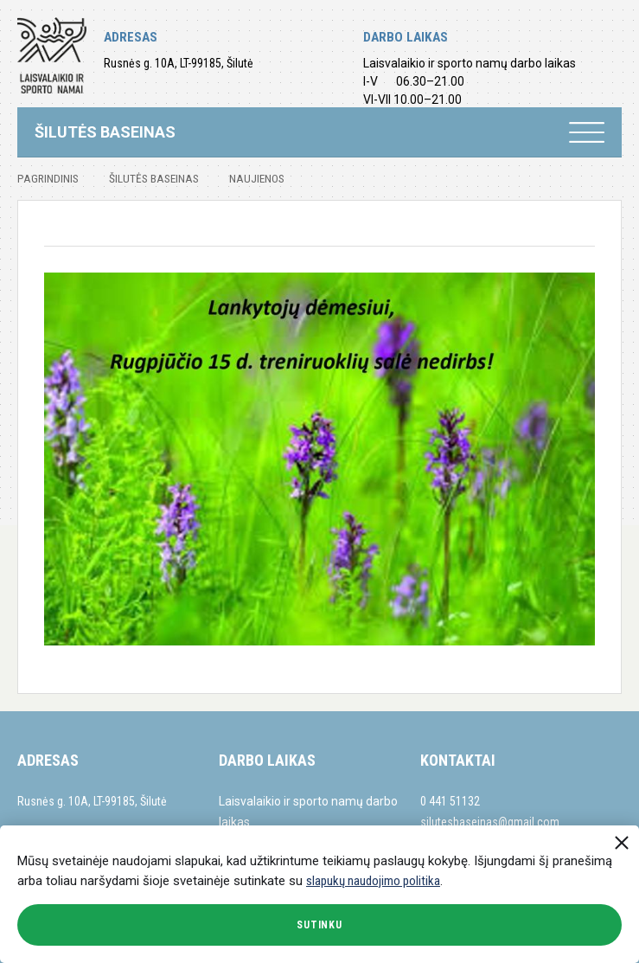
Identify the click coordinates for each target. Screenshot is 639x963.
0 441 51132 (450, 801)
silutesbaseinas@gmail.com (489, 822)
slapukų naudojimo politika (373, 881)
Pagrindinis (48, 178)
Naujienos (256, 178)
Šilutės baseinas (154, 178)
